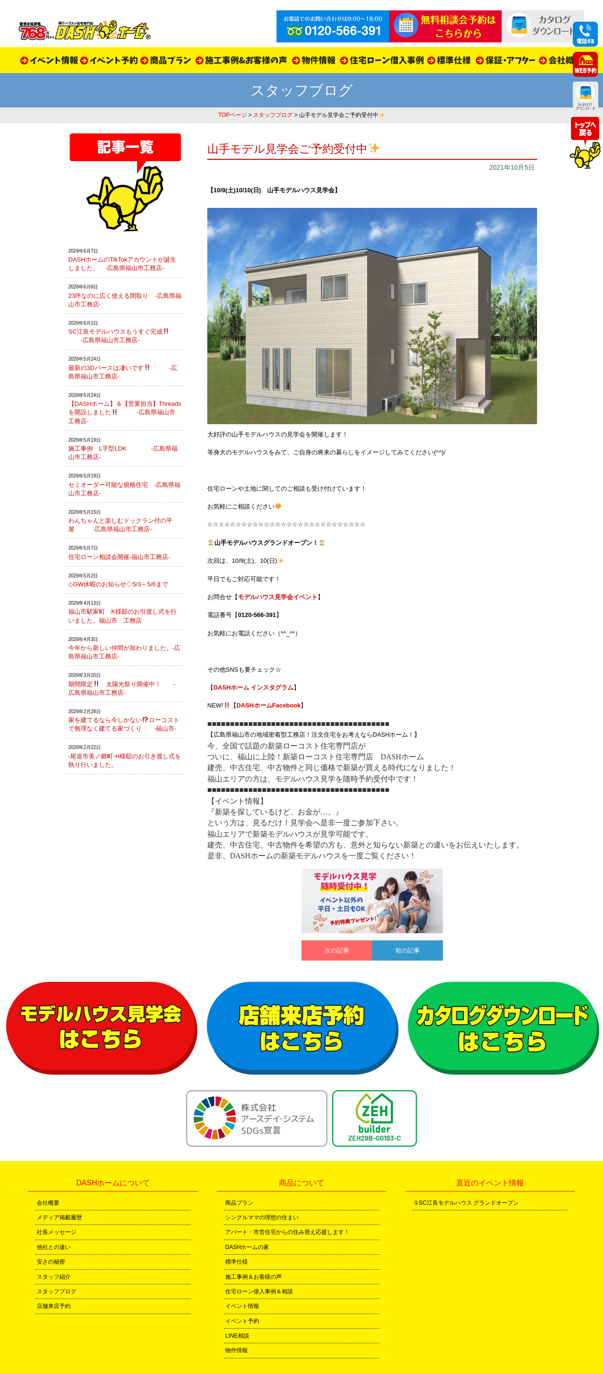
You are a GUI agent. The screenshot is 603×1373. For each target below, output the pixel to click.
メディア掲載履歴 (59, 1217)
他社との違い (54, 1247)
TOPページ (232, 115)
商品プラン (239, 1203)
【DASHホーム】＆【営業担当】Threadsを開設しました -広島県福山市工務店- (124, 412)
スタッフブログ (273, 115)
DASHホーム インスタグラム (253, 687)
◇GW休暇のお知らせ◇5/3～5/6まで (118, 584)
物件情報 (236, 1350)
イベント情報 (242, 1306)
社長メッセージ (56, 1232)
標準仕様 (236, 1261)
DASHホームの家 (247, 1247)
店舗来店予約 (54, 1306)
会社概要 (48, 1203)
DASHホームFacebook (268, 705)
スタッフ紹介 (54, 1277)
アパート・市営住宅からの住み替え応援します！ (287, 1232)
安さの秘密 (51, 1261)
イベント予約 (242, 1321)
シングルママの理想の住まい (262, 1217)
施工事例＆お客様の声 (253, 1277)
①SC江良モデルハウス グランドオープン (466, 1203)
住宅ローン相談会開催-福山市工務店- (119, 556)
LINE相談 (237, 1335)
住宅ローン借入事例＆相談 (259, 1291)
